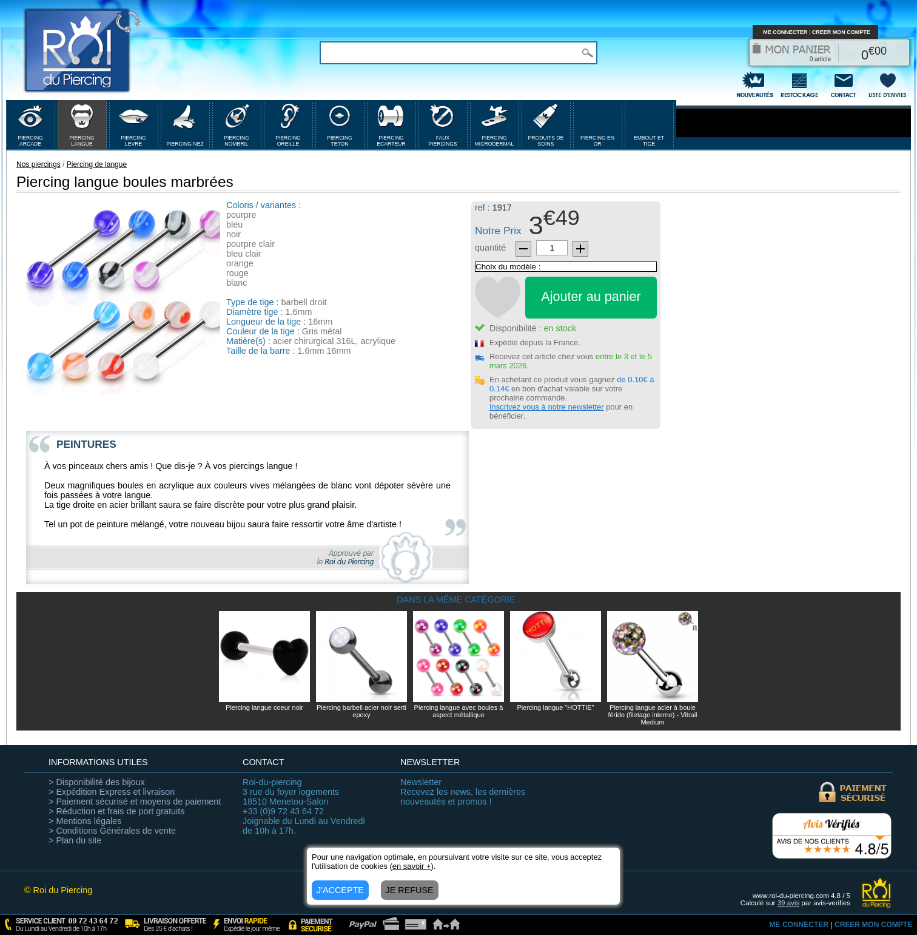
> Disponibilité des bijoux (97, 782)
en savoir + (411, 866)
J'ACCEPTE (340, 890)
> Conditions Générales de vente (112, 830)
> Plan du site (75, 840)
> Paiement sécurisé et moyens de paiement (135, 801)
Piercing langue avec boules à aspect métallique (458, 711)
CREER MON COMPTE (841, 32)
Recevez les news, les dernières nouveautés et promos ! (462, 791)
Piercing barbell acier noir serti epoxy (361, 711)
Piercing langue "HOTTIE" (555, 707)
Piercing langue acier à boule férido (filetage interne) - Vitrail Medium (652, 715)
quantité (490, 247)
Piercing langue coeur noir (264, 707)
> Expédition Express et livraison (112, 792)
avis (789, 902)
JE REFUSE (410, 890)
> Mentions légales (85, 821)
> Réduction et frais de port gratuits (116, 811)
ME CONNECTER (785, 32)
